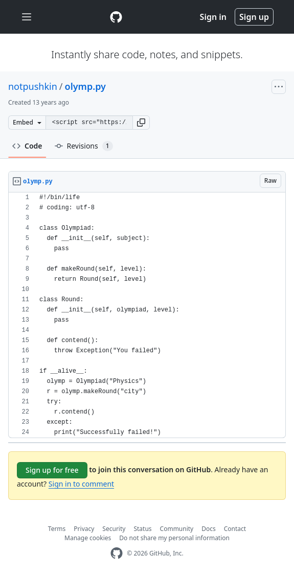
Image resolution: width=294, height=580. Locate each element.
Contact (235, 528)
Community (177, 528)
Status (142, 528)
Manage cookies (87, 538)
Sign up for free (52, 470)
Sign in (213, 16)
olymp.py (85, 86)
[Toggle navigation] (26, 17)
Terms (57, 528)
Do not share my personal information (174, 538)
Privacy (84, 528)
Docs (208, 528)
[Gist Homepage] (116, 17)
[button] (141, 122)
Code (27, 146)
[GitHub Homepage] (116, 553)
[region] (147, 315)
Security (113, 528)
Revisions (84, 146)
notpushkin (32, 86)
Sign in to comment (81, 484)
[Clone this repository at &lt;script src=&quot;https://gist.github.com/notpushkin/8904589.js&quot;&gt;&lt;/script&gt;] (89, 122)
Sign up (254, 16)
